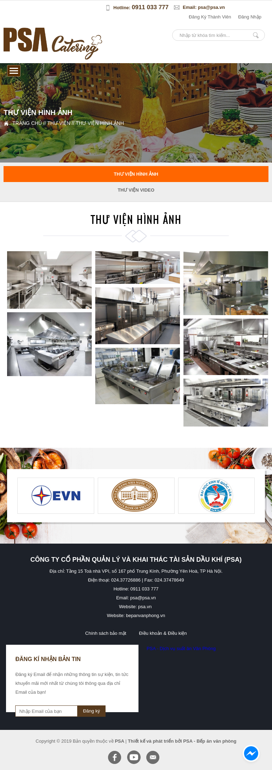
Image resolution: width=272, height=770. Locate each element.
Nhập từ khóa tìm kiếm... (255, 35)
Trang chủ (27, 123)
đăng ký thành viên (210, 17)
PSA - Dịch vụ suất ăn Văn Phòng (181, 648)
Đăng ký (91, 711)
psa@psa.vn (211, 7)
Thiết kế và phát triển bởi (155, 741)
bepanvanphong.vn (145, 615)
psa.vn (145, 606)
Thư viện (58, 123)
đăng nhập (249, 17)
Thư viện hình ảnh (100, 123)
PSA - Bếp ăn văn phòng (209, 741)
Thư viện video (136, 190)
